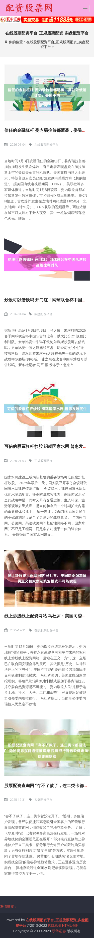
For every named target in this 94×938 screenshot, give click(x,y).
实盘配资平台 (43, 314)
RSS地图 (54, 925)
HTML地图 (70, 925)
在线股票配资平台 (46, 144)
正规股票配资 (43, 461)
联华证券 (59, 931)
